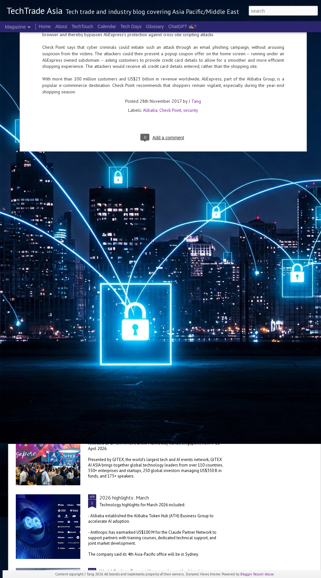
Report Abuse (263, 574)
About (61, 26)
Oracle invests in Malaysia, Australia (66, 311)
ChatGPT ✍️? (182, 26)
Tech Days (130, 26)
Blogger (246, 574)
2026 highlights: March (124, 497)
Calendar (107, 26)
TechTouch (82, 26)
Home (45, 26)
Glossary (155, 26)
